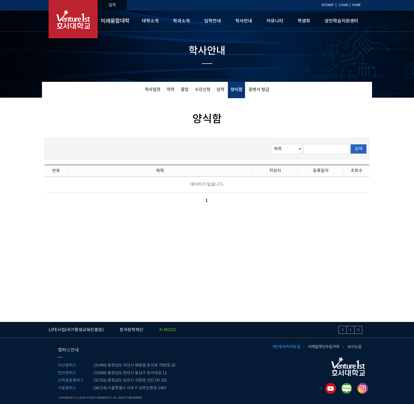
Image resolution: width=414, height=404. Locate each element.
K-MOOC (167, 329)
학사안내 (243, 21)
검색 (359, 148)
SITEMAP (327, 5)
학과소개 (181, 21)
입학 (112, 5)
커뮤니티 (274, 21)
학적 (171, 89)
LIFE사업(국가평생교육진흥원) (76, 329)
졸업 (185, 89)
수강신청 (202, 89)
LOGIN (343, 5)
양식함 (236, 89)
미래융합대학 (115, 21)
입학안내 (212, 21)
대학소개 (150, 21)
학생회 (304, 21)
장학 (220, 89)
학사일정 (153, 89)
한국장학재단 (131, 329)
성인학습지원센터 (341, 21)
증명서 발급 (258, 89)
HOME (356, 5)
